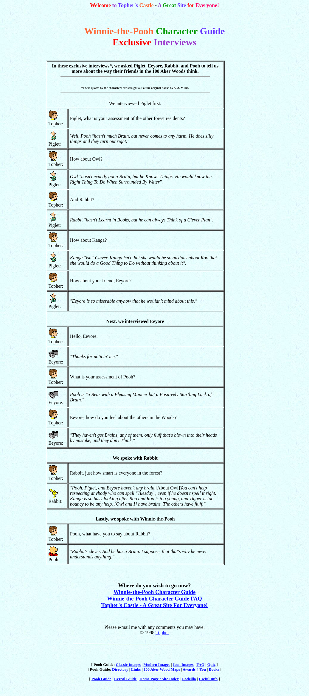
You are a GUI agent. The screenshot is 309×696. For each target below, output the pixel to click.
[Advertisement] (245, 167)
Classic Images (128, 664)
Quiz (211, 664)
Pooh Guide (101, 679)
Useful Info (208, 679)
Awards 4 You (194, 669)
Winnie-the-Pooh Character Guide (155, 592)
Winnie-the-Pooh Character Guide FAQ (154, 598)
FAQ (200, 664)
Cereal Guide (125, 679)
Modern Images (157, 664)
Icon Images (183, 664)
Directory (120, 669)
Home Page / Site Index (159, 679)
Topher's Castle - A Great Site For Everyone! (154, 605)
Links (136, 669)
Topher (162, 632)
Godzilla (189, 679)
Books (214, 669)
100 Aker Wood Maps (162, 669)
